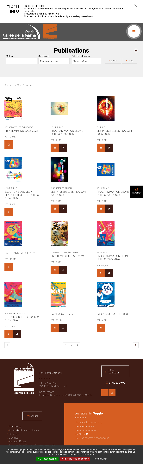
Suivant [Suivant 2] (136, 345)
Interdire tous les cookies (75, 459)
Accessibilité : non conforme (24, 430)
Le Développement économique (92, 438)
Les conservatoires (86, 430)
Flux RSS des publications (136, 50)
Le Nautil (80, 434)
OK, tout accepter (47, 459)
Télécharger (8, 144)
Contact (13, 437)
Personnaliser (100, 459)
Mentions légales (17, 441)
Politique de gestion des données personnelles (33, 445)
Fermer (135, 5)
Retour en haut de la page (139, 363)
